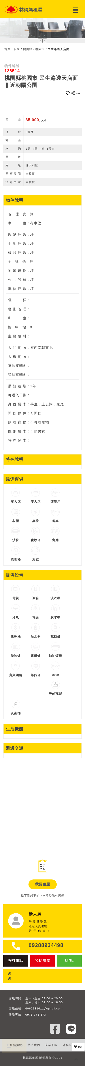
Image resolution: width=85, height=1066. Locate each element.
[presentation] (40, 40)
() (78, 1046)
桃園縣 (27, 49)
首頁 (7, 49)
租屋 (17, 49)
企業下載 (51, 1045)
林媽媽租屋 (30, 9)
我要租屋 (42, 884)
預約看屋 (42, 960)
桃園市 (40, 49)
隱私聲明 (69, 1045)
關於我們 (34, 1045)
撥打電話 (15, 960)
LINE (69, 960)
